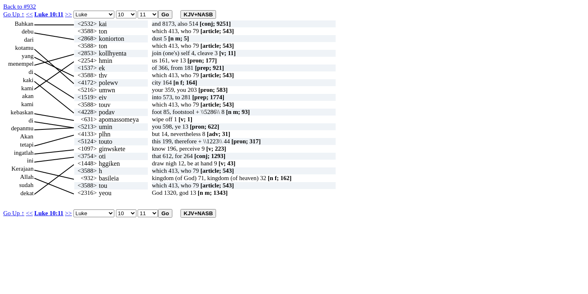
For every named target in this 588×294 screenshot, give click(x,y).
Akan (26, 136)
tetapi (26, 144)
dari (28, 39)
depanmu (22, 128)
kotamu (24, 48)
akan (27, 96)
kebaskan (22, 112)
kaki (28, 80)
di (31, 72)
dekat (26, 193)
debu (27, 31)
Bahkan (24, 23)
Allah (26, 177)
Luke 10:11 (48, 14)
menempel (20, 63)
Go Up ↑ (13, 14)
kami (27, 88)
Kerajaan (22, 168)
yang (27, 56)
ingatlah (23, 152)
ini (30, 160)
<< (29, 14)
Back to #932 (19, 6)
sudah (26, 185)
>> (68, 14)
